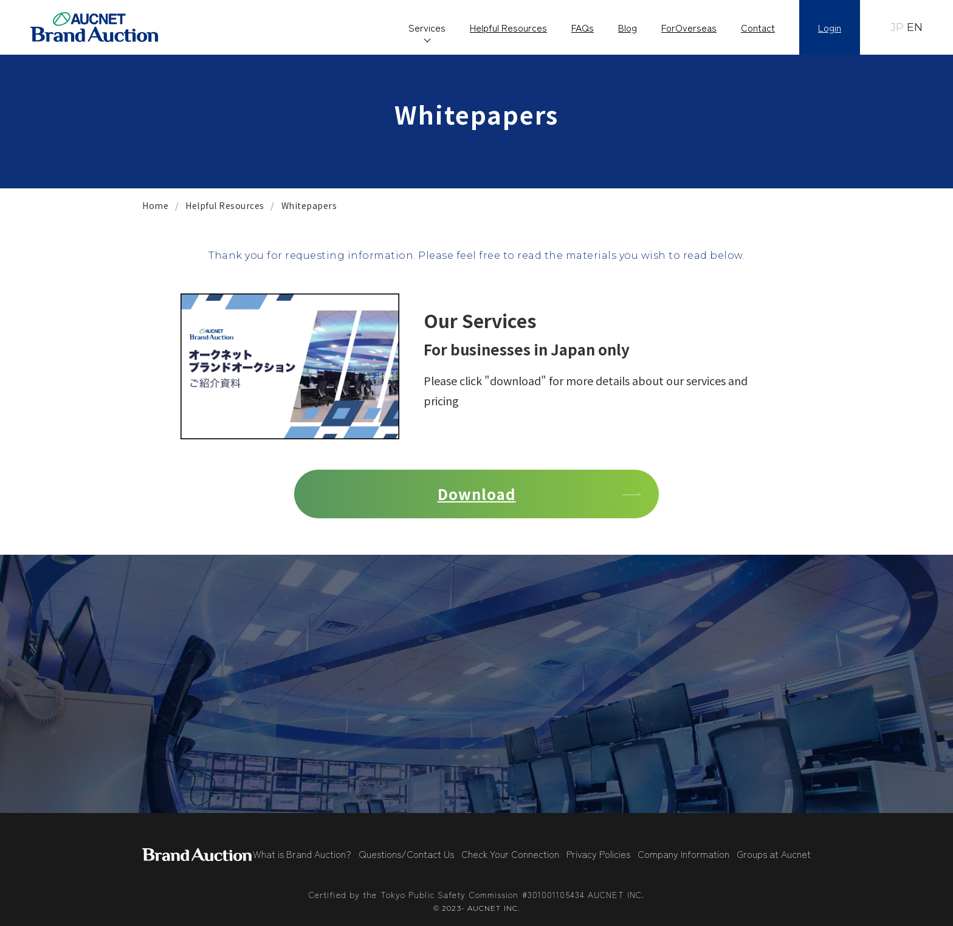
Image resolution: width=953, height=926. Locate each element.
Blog (627, 27)
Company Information (683, 853)
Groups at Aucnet (774, 853)
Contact (758, 27)
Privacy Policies (598, 853)
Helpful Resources (508, 27)
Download (477, 493)
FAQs (582, 27)
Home (155, 205)
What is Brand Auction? (302, 853)
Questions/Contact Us (406, 853)
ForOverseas (689, 27)
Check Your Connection (510, 853)
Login (829, 27)
